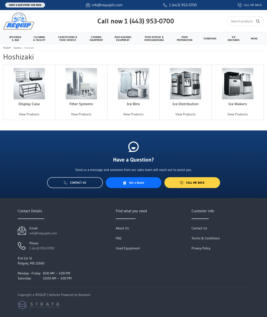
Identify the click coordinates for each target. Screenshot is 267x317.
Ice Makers (237, 103)
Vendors (17, 48)
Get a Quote (133, 182)
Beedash (84, 295)
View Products (29, 114)
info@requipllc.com (43, 233)
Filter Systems (81, 103)
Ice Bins (133, 103)
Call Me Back (192, 182)
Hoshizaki (29, 48)
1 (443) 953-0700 (149, 21)
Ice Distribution (186, 103)
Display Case (29, 103)
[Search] (245, 21)
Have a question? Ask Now (25, 4)
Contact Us (75, 182)
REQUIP (7, 48)
